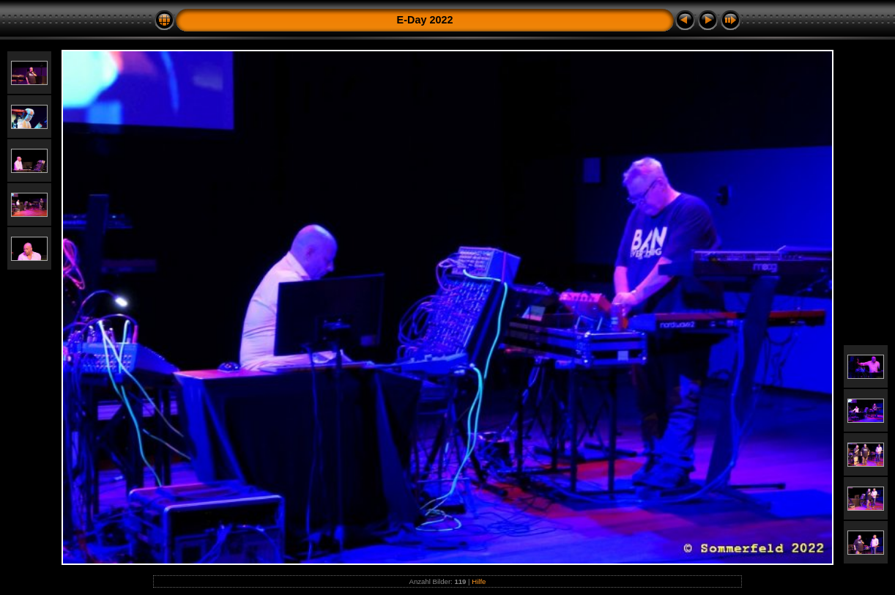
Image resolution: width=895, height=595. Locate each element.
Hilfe (479, 581)
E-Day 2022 (425, 20)
